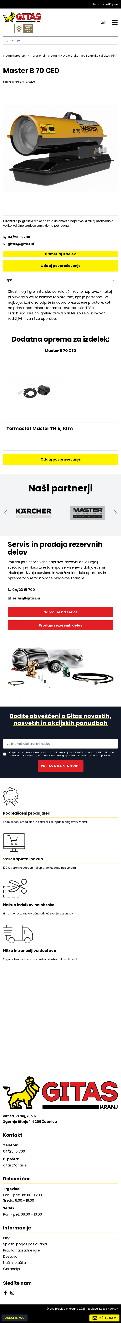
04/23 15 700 (16, 237)
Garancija (11, 1268)
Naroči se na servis (60, 612)
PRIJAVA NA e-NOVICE (60, 766)
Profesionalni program (45, 56)
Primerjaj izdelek (60, 254)
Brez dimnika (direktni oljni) (99, 56)
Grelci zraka (70, 56)
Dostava (10, 1256)
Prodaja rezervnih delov (60, 625)
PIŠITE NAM (104, 1318)
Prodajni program (14, 56)
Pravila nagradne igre (21, 1250)
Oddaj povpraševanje (61, 265)
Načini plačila (14, 1262)
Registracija (100, 4)
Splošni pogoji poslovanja (25, 1244)
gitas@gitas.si (18, 244)
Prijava (113, 4)
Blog (7, 1237)
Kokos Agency (108, 1309)
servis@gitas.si (24, 598)
